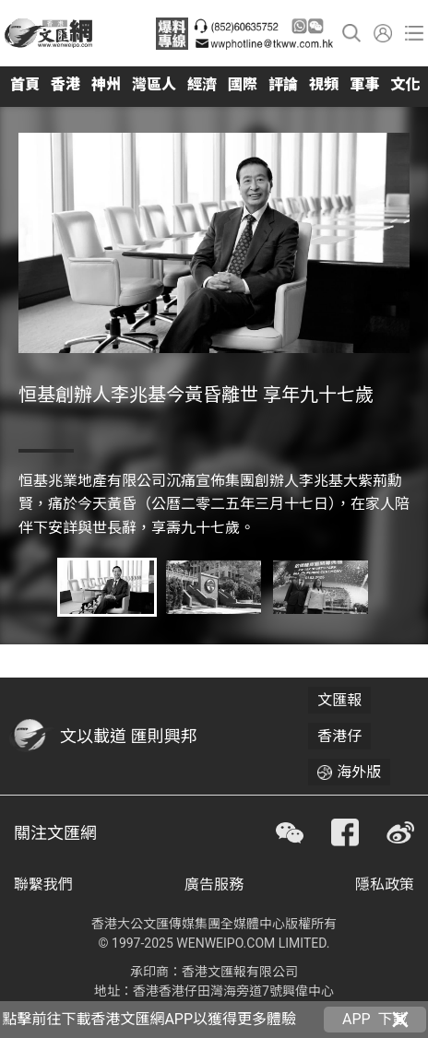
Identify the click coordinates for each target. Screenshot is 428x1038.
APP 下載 (375, 1019)
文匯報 (339, 700)
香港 (65, 84)
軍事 (364, 84)
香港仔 (339, 736)
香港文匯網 (48, 33)
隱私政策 (384, 884)
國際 (242, 84)
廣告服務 (214, 884)
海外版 (359, 772)
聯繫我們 (43, 884)
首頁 (25, 84)
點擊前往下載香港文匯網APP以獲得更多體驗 (149, 1019)
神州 (106, 84)
